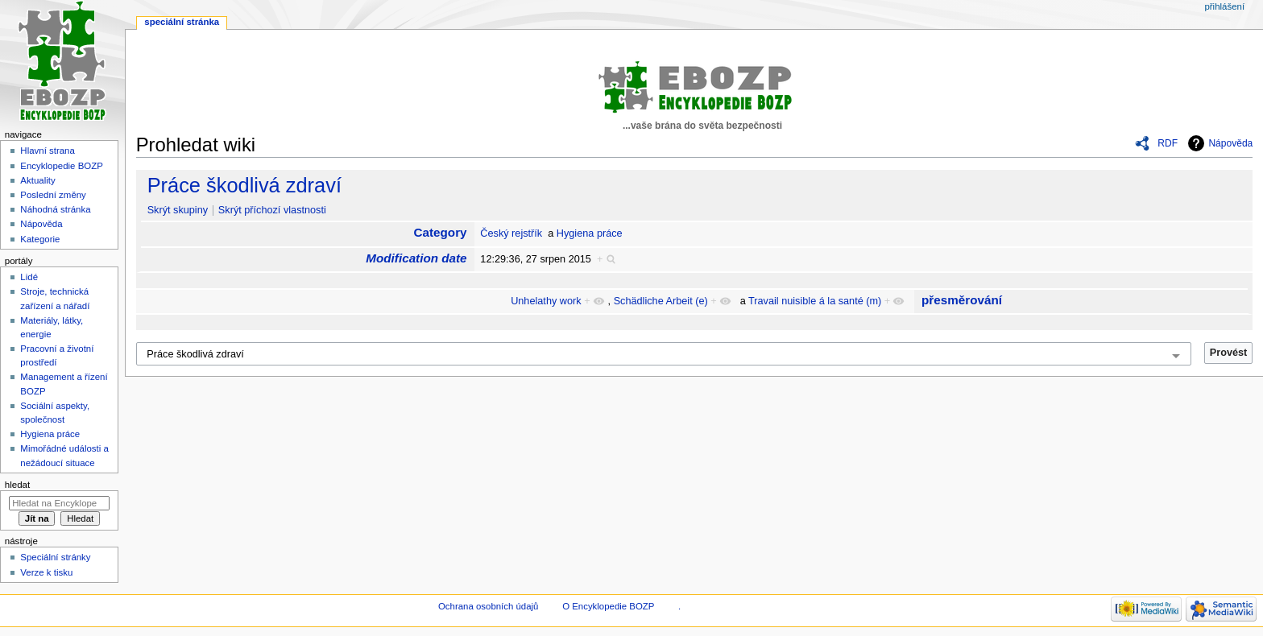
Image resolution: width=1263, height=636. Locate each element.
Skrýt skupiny (177, 210)
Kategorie (40, 239)
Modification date (416, 258)
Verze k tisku (46, 572)
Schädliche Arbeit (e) (661, 301)
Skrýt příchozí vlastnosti (272, 210)
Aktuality (37, 180)
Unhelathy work (546, 301)
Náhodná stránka (55, 209)
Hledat (17, 484)
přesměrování (961, 300)
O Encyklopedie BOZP (608, 606)
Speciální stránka (181, 22)
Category (440, 232)
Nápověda (1230, 143)
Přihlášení (1224, 6)
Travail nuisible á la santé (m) (814, 301)
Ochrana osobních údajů (488, 606)
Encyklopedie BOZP (61, 166)
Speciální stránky (55, 557)
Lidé (29, 277)
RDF (1167, 143)
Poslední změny (53, 195)
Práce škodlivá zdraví (244, 185)
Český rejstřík (511, 233)
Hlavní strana (47, 150)
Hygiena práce (590, 233)
